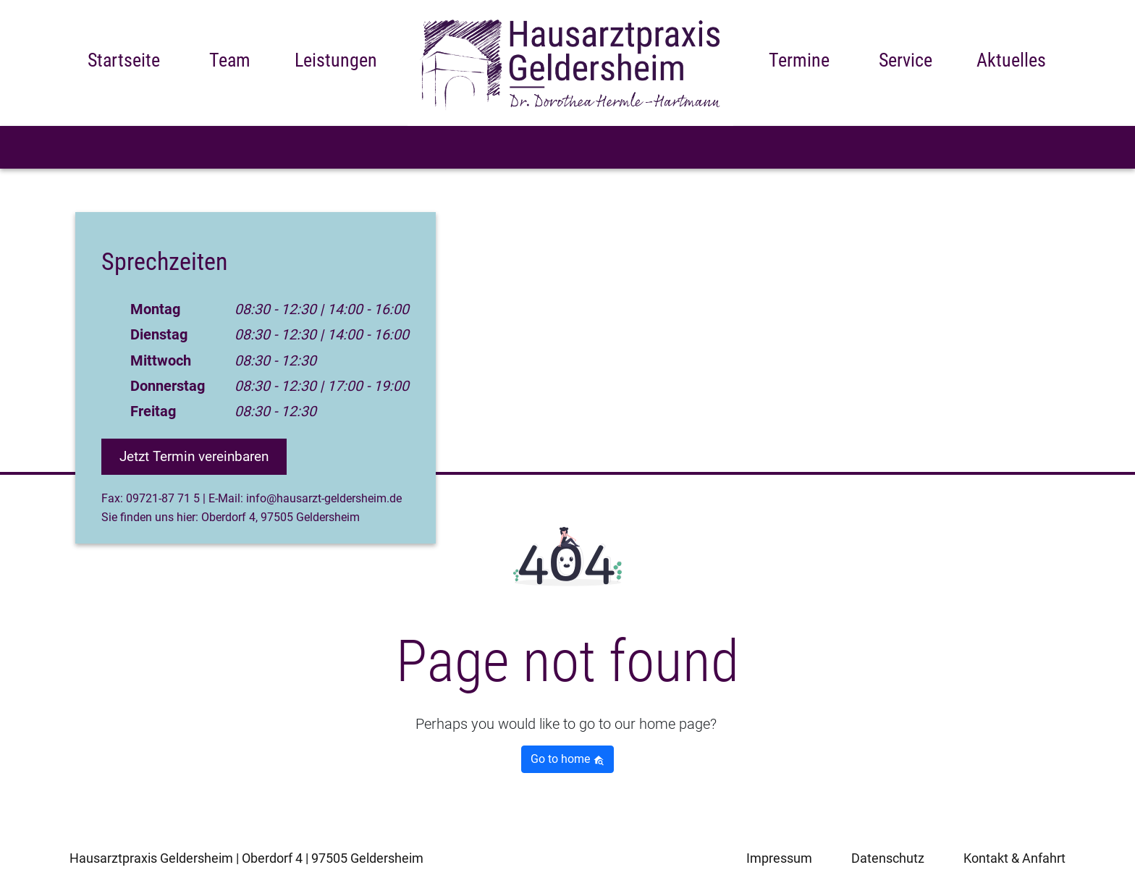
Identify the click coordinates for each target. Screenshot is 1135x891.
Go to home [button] (567, 759)
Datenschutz (887, 858)
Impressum (779, 858)
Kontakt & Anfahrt (1014, 858)
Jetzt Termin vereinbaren (200, 456)
